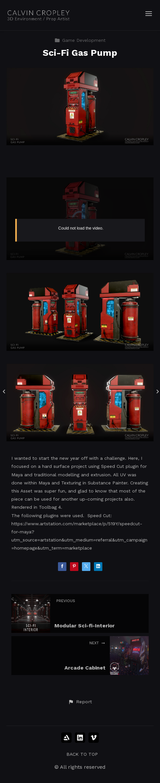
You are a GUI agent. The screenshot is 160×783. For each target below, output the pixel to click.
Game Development (80, 40)
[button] (80, 701)
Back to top (82, 754)
